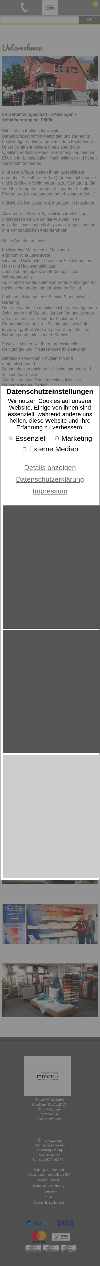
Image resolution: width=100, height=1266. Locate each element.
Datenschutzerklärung (50, 479)
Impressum (50, 491)
